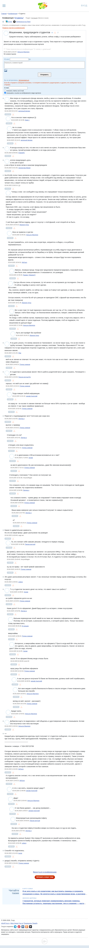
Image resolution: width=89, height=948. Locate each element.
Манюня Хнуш (24, 225)
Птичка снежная (25, 364)
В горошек (25, 626)
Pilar (19, 353)
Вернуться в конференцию (45, 872)
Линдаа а (21, 419)
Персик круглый (30, 544)
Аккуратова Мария (24, 168)
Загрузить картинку (5, 70)
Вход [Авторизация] (84, 5)
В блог (10, 22)
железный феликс (24, 111)
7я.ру (30, 926)
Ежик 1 (27, 120)
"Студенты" (19, 18)
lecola (20, 853)
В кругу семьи (28, 888)
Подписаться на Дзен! (23, 22)
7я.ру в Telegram (15, 926)
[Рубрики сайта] (4, 5)
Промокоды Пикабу (30, 923)
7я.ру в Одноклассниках (26, 926)
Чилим (31, 458)
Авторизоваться (24, 80)
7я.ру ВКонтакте (22, 926)
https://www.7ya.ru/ (16, 923)
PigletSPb (21, 153)
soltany (20, 582)
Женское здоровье (29, 898)
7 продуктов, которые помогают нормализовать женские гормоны (51, 901)
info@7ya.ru (5, 923)
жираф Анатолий (31, 396)
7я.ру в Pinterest (19, 926)
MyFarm (24, 262)
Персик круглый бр (24, 377)
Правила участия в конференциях (13, 28)
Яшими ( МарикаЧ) (29, 275)
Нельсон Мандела (23, 52)
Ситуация (34, 18)
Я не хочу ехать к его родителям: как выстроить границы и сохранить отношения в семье (53, 892)
